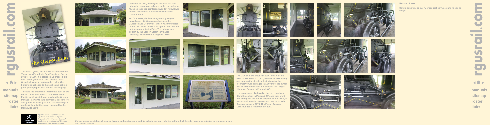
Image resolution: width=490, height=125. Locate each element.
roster (13, 101)
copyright (162, 121)
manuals (10, 90)
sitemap (11, 95)
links (14, 107)
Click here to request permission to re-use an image (205, 121)
